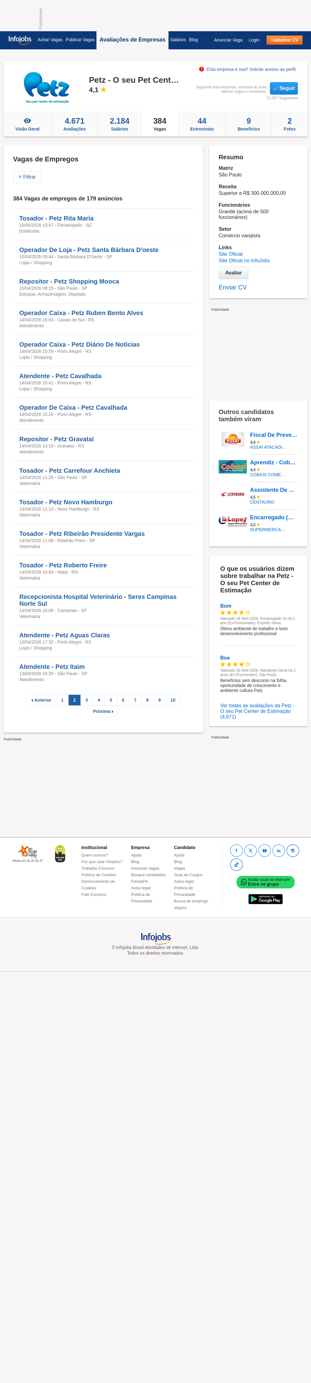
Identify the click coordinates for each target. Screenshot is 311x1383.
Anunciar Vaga (228, 39)
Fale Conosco (93, 894)
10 (172, 700)
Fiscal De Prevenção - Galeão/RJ (274, 435)
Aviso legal (141, 888)
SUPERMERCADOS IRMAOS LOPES (269, 529)
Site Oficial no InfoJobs (244, 260)
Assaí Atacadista (269, 447)
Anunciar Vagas (145, 868)
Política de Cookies (98, 874)
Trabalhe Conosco (98, 868)
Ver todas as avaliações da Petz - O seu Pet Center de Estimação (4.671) (257, 711)
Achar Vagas (50, 39)
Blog (193, 39)
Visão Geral (27, 123)
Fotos (289, 123)
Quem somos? (94, 855)
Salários (178, 39)
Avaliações (74, 123)
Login (254, 39)
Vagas (160, 123)
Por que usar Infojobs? (101, 861)
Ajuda (136, 855)
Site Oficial (230, 254)
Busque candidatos (148, 874)
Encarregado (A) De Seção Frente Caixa (274, 517)
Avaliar (233, 272)
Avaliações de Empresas (132, 40)
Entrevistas (202, 123)
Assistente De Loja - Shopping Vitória (274, 490)
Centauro (262, 502)
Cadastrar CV (284, 39)
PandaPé (139, 881)
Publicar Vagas (80, 39)
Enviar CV (233, 287)
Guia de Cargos (188, 874)
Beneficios (248, 123)
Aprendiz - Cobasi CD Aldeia (274, 462)
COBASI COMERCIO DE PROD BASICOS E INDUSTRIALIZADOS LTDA (269, 474)
